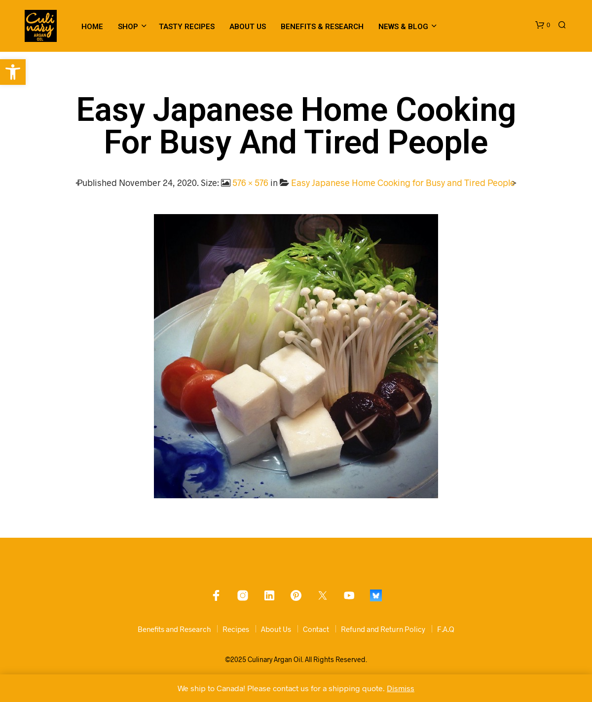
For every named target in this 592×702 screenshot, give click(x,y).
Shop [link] (128, 26)
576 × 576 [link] (250, 182)
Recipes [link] (235, 629)
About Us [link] (247, 26)
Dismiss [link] (400, 688)
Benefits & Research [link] (322, 26)
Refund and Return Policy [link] (383, 629)
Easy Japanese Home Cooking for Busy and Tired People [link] (403, 182)
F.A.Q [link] (445, 629)
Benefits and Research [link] (174, 629)
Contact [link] (316, 629)
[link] (13, 72)
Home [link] (92, 26)
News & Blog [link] (403, 26)
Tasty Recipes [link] (187, 26)
